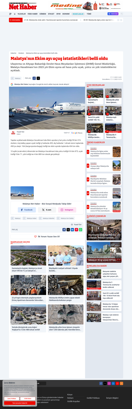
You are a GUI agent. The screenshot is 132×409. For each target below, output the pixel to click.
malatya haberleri (48, 218)
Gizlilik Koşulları (73, 401)
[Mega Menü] (10, 14)
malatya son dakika (67, 218)
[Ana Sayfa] (15, 14)
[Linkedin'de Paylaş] (72, 229)
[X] (105, 383)
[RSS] (121, 383)
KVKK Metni (27, 398)
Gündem (43, 14)
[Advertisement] (66, 37)
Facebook (26, 209)
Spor (58, 14)
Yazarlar (22, 14)
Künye (69, 394)
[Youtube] (117, 383)
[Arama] (121, 13)
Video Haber (32, 14)
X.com (46, 209)
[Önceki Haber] (118, 20)
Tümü (89, 14)
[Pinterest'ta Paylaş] (76, 229)
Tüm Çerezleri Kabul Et (19, 403)
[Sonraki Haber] (121, 20)
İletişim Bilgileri (112, 398)
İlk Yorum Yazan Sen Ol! (47, 236)
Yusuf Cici (31, 133)
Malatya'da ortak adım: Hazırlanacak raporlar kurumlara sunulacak (52, 20)
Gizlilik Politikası (93, 398)
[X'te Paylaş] (38, 78)
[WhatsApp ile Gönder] (80, 229)
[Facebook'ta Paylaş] (34, 78)
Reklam (70, 398)
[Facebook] (101, 383)
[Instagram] (109, 383)
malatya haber (31, 218)
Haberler (13, 53)
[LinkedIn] (113, 383)
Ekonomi (65, 14)
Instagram (66, 209)
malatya (17, 78)
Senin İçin (113, 14)
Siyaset (51, 14)
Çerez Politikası (12, 398)
